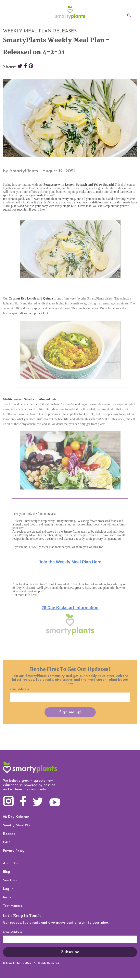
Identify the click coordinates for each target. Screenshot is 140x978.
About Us (10, 863)
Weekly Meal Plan (17, 825)
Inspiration (11, 897)
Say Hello (10, 880)
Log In (8, 889)
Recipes (9, 834)
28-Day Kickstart (16, 817)
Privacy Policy (13, 851)
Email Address (12, 932)
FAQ (6, 842)
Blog (6, 872)
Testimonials (12, 906)
